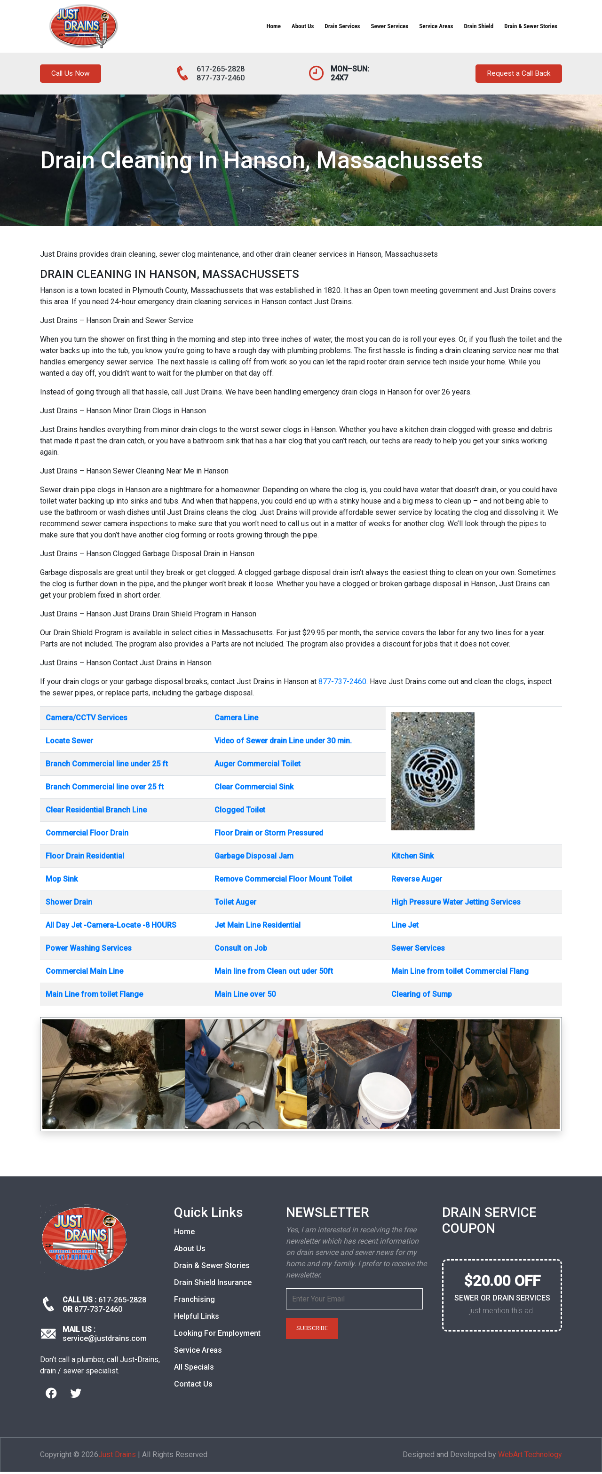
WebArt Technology (530, 1456)
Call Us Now (73, 74)
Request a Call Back (514, 74)
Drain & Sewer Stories (530, 26)
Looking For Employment (217, 1335)
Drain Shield (478, 26)
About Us (303, 26)
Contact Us (193, 1385)
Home (274, 26)
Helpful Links (196, 1318)
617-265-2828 (221, 68)
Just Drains (117, 1456)
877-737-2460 (221, 77)
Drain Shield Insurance (213, 1284)
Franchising (194, 1301)
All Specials (194, 1368)
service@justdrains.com (105, 1340)
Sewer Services (389, 26)
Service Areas (436, 26)
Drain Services (342, 26)
